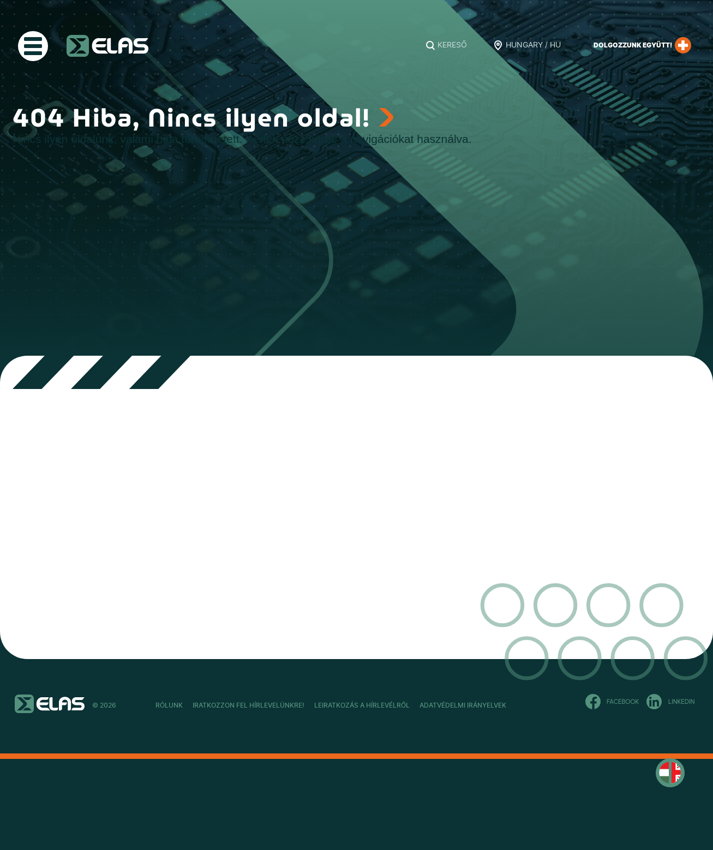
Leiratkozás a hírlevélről (421, 705)
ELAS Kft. (107, 46)
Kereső (452, 45)
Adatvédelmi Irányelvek (550, 705)
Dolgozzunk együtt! (642, 45)
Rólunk (169, 705)
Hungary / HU (533, 45)
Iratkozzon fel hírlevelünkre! (278, 705)
